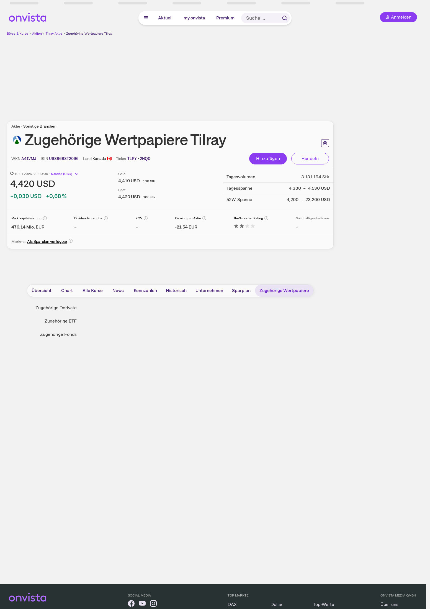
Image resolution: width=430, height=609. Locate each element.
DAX (232, 604)
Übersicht (42, 290)
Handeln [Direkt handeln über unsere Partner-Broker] (310, 158)
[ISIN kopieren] (64, 158)
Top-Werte (323, 604)
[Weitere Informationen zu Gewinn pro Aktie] (186, 227)
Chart (67, 290)
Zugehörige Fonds (58, 334)
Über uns (389, 604)
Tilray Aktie (54, 33)
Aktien (37, 33)
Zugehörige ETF (61, 321)
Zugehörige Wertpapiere (284, 290)
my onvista (194, 18)
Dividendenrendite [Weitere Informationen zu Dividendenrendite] (88, 218)
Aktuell (165, 18)
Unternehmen (209, 290)
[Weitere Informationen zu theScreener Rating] (244, 227)
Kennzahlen (145, 290)
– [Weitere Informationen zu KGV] (136, 227)
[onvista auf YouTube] (142, 604)
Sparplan (241, 290)
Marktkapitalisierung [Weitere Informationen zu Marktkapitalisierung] (26, 218)
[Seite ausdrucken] (325, 143)
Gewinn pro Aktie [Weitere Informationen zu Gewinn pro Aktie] (188, 218)
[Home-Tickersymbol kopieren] (132, 158)
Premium (225, 18)
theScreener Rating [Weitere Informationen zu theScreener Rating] (248, 218)
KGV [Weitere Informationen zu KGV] (138, 218)
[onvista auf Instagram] (153, 604)
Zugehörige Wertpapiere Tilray (89, 33)
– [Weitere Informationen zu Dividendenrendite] (75, 227)
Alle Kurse (93, 290)
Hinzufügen (268, 158)
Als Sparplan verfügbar (47, 241)
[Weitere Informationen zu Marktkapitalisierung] (28, 227)
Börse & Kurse (17, 33)
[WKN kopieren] (28, 158)
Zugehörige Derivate (56, 308)
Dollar (276, 604)
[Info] (45, 218)
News (118, 290)
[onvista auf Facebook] (131, 604)
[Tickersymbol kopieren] (145, 158)
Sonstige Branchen (39, 126)
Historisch (176, 290)
